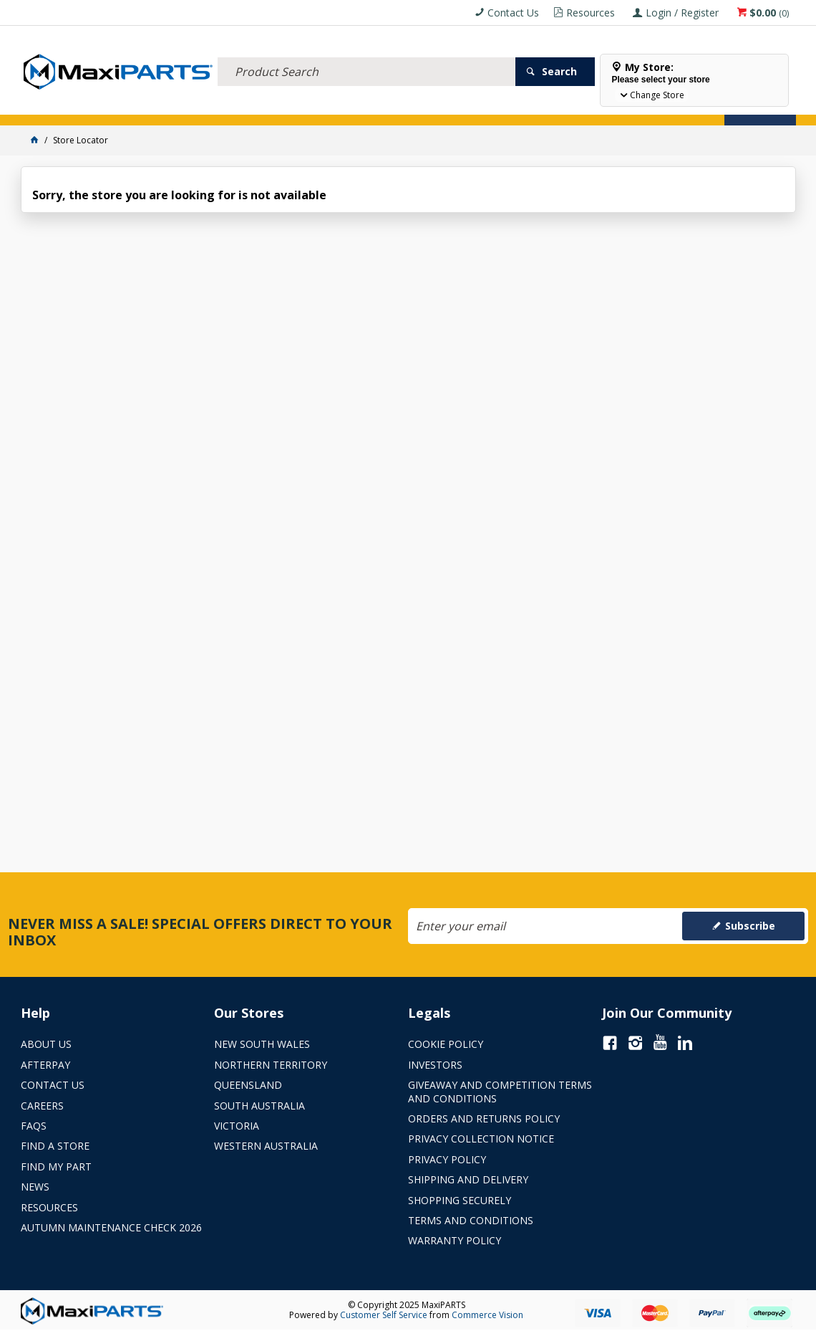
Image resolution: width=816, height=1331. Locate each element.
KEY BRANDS (418, 105)
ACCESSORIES (53, 105)
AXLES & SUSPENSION (342, 105)
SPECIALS (473, 105)
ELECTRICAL (115, 105)
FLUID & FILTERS (181, 105)
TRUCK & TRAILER (257, 105)
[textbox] (366, 53)
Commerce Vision (487, 1315)
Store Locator (537, 105)
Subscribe (750, 925)
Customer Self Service (383, 1315)
